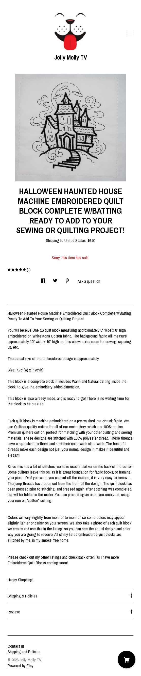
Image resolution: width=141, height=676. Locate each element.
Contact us (16, 646)
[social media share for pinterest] (67, 279)
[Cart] (126, 659)
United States (75, 240)
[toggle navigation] (130, 32)
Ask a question (89, 281)
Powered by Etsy (20, 665)
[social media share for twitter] (55, 279)
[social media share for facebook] (43, 279)
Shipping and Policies (24, 651)
